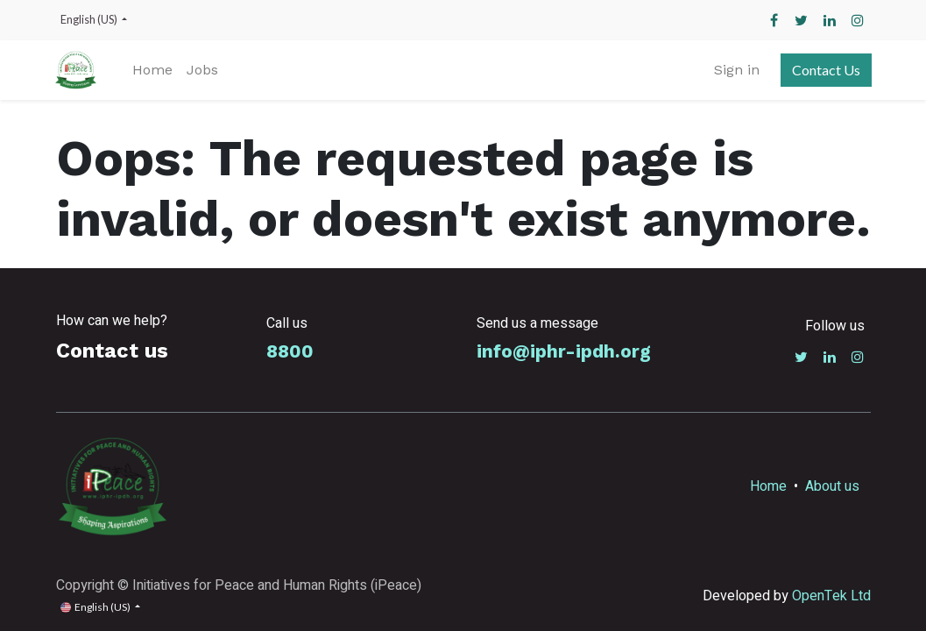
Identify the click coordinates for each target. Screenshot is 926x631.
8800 (290, 351)
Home (768, 486)
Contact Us (825, 69)
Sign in (736, 69)
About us (832, 486)
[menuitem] (154, 70)
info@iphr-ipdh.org (564, 351)
